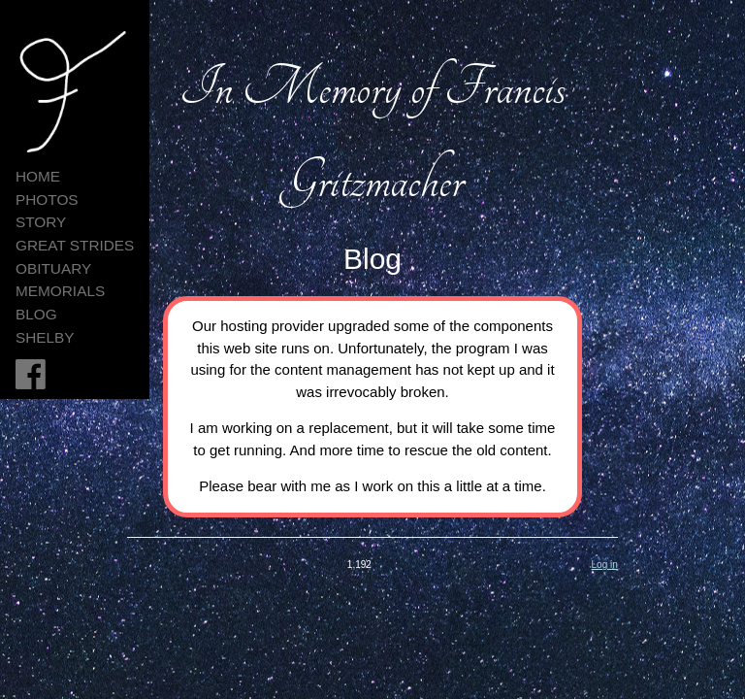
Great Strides (75, 245)
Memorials (60, 291)
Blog (36, 314)
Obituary (53, 268)
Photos (47, 199)
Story (41, 222)
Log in (605, 564)
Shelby (45, 337)
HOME (38, 176)
